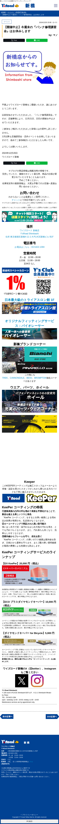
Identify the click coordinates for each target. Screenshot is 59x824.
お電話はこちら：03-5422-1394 (30, 247)
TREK (5, 378)
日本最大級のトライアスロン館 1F (29, 300)
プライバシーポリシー (30, 815)
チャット (16, 200)
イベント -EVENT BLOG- (16, 12)
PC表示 (29, 821)
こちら (31, 761)
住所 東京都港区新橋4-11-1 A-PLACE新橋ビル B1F (29, 237)
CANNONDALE (17, 378)
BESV (29, 378)
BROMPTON (40, 378)
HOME (3, 12)
